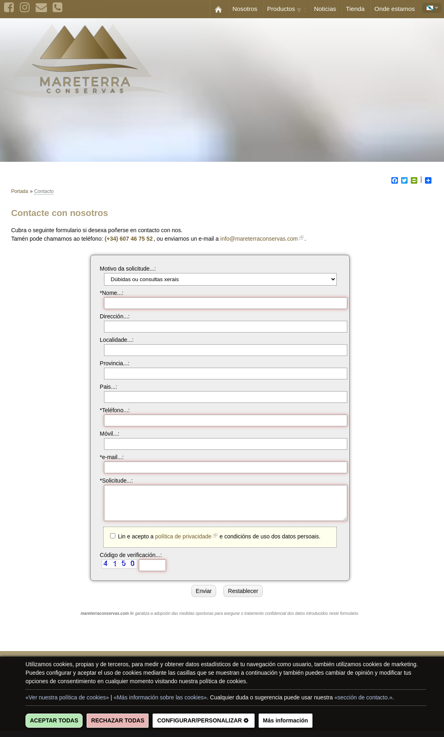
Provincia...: (110, 363)
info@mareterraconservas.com (263, 238)
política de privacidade (179, 542)
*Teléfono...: (111, 410)
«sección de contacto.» (363, 697)
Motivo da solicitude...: (124, 268)
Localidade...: (113, 340)
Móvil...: (105, 433)
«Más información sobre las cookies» (160, 697)
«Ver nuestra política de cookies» (67, 697)
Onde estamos (394, 8)
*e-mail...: (108, 457)
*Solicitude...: (112, 480)
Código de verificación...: (127, 561)
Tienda (355, 8)
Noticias (325, 8)
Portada (19, 191)
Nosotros (244, 8)
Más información (285, 720)
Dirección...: (111, 316)
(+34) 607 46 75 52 (132, 238)
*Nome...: (107, 293)
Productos (288, 9)
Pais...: (104, 386)
